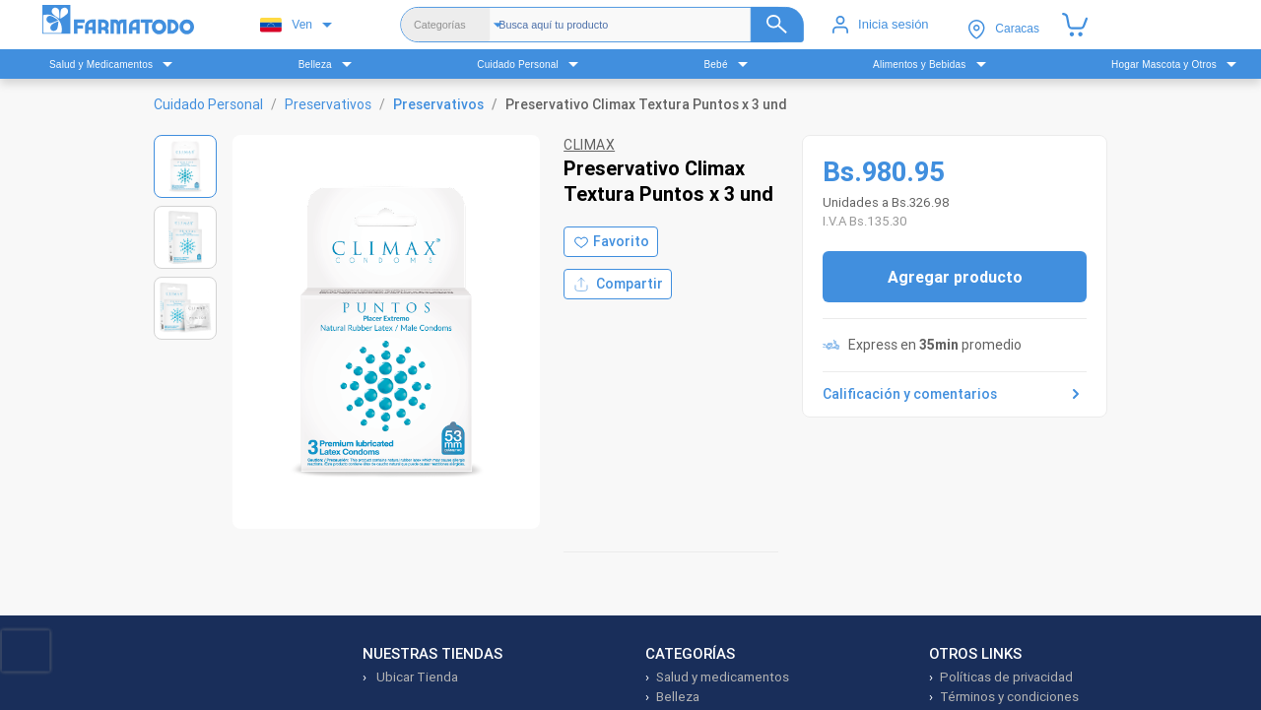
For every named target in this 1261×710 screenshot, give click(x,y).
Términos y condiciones (1009, 696)
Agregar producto (955, 277)
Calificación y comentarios (955, 394)
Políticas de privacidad (1006, 677)
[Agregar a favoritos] (611, 241)
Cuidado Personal (208, 104)
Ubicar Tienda (415, 677)
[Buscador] (651, 24)
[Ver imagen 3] (185, 308)
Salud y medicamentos (722, 677)
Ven (286, 25)
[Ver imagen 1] (185, 166)
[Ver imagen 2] (185, 237)
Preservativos (328, 104)
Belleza (677, 696)
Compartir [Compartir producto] (617, 284)
